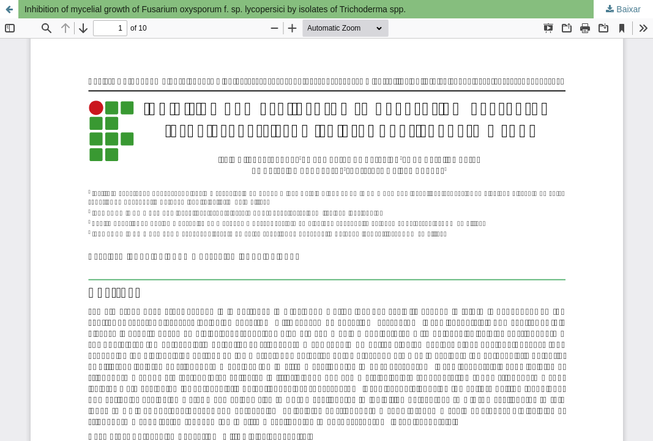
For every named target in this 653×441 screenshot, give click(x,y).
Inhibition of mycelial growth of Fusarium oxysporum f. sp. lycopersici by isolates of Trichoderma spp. (215, 9)
